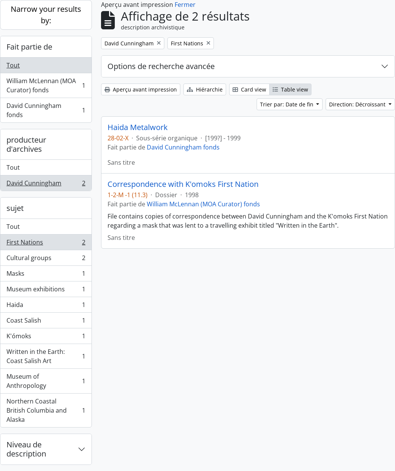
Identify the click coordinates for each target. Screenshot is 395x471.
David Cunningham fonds (45, 110)
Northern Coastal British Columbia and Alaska (45, 410)
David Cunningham (45, 184)
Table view (290, 89)
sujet (15, 208)
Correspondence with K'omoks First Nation (183, 184)
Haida (45, 306)
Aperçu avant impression (140, 89)
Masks (45, 275)
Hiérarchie (205, 89)
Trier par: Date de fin (287, 104)
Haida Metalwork (138, 127)
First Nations (45, 244)
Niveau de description (26, 449)
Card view (249, 89)
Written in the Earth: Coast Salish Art (45, 356)
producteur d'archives (26, 144)
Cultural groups (45, 259)
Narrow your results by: (46, 15)
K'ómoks (45, 337)
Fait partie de (29, 47)
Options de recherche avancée (161, 66)
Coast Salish (45, 322)
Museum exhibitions (45, 291)
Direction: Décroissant (358, 104)
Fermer (185, 4)
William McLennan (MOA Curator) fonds (45, 85)
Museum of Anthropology (45, 381)
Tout (13, 65)
